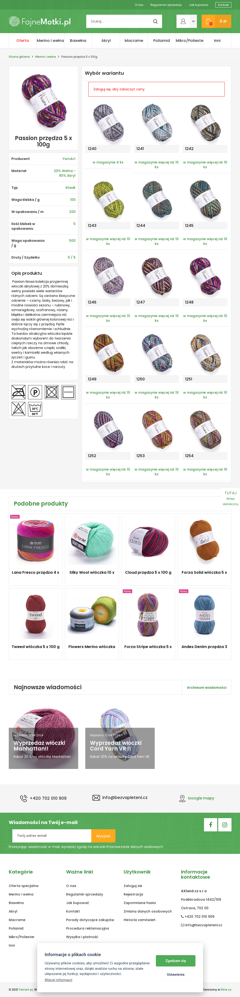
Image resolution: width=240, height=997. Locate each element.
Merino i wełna (50, 40)
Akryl (106, 40)
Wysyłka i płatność (82, 937)
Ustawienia (175, 974)
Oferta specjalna (22, 43)
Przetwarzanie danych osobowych (135, 846)
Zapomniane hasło (140, 902)
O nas (139, 5)
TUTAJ (231, 498)
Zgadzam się (175, 961)
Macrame (134, 40)
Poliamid (161, 40)
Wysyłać (103, 836)
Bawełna (78, 40)
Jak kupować (198, 5)
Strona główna (19, 57)
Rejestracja (133, 894)
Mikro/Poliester (190, 40)
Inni (217, 40)
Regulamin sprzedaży (166, 5)
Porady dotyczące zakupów (90, 920)
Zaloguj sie (133, 885)
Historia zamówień (139, 920)
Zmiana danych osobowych (148, 911)
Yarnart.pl (26, 990)
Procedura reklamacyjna (87, 928)
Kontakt (223, 5)
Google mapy (196, 798)
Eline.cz (226, 990)
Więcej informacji (58, 980)
